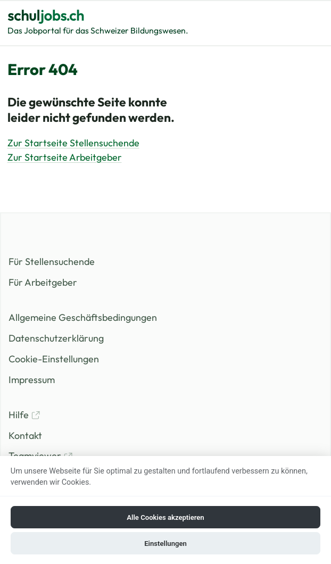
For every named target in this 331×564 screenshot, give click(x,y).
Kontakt (25, 435)
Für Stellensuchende (52, 261)
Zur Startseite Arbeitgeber (64, 157)
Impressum (32, 380)
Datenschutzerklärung (56, 338)
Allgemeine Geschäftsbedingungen (83, 317)
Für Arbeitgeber (43, 282)
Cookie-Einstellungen (54, 359)
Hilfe (24, 415)
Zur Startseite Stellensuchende (73, 143)
